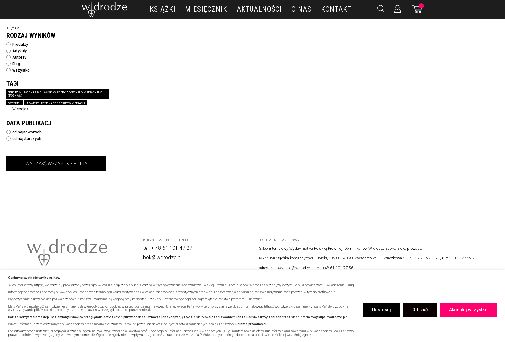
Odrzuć (420, 309)
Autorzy (16, 57)
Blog (13, 64)
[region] (252, 306)
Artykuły (16, 51)
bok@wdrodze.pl (162, 257)
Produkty (17, 44)
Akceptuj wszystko (468, 309)
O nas (301, 9)
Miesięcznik (206, 9)
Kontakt (336, 9)
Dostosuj (381, 309)
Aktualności (259, 9)
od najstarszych (23, 138)
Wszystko (18, 70)
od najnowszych (24, 132)
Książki (163, 9)
